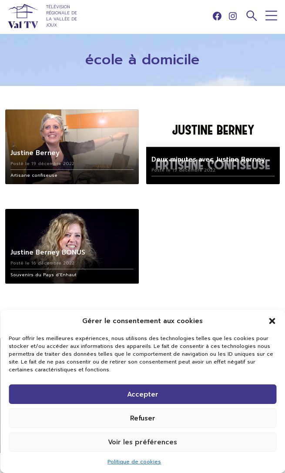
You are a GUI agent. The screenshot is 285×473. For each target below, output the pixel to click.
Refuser (142, 418)
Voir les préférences (142, 442)
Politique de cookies (134, 462)
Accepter (142, 394)
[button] (272, 321)
